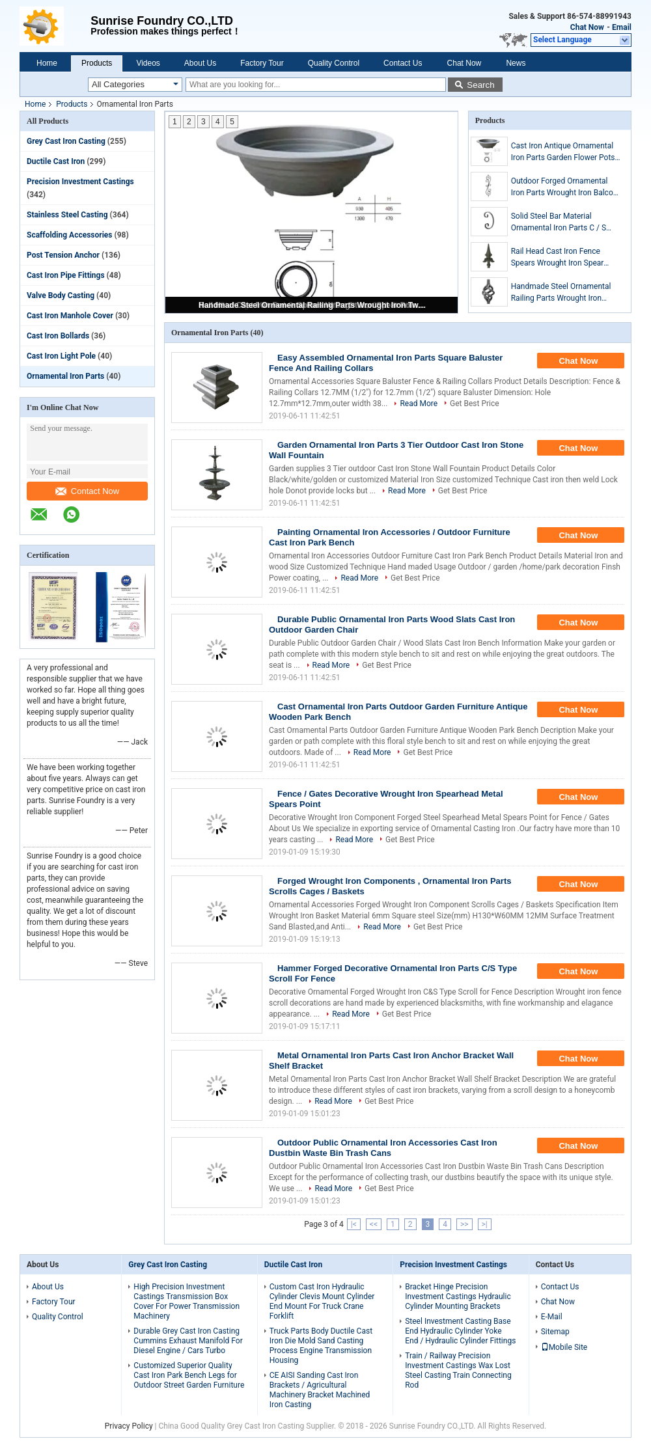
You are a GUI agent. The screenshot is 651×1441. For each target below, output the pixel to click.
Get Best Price (474, 403)
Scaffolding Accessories (69, 235)
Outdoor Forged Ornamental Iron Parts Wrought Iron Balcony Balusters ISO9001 (566, 187)
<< (374, 1224)
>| (485, 1224)
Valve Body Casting (60, 295)
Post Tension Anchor (63, 255)
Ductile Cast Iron (56, 161)
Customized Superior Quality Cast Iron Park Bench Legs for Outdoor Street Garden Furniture (188, 1375)
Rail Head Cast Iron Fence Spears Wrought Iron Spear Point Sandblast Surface (557, 258)
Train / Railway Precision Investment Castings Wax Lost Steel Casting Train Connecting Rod (458, 1370)
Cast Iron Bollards (58, 335)
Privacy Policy (129, 1426)
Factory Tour (261, 63)
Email (621, 27)
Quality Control (333, 63)
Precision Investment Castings (80, 181)
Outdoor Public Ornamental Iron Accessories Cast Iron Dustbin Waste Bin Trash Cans (383, 1148)
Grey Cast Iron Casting (66, 141)
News (515, 63)
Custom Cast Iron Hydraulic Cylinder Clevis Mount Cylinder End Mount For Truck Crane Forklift (322, 1301)
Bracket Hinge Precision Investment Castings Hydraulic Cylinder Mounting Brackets (457, 1296)
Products (96, 63)
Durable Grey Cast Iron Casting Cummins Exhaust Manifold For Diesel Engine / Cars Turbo (187, 1340)
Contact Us (402, 63)
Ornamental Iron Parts (65, 376)
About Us (200, 63)
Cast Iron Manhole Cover (70, 315)
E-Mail (551, 1316)
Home (46, 63)
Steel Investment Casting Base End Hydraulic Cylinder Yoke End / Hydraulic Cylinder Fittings (460, 1331)
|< (354, 1224)
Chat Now (587, 27)
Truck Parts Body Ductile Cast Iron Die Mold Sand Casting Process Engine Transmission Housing (321, 1345)
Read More (418, 403)
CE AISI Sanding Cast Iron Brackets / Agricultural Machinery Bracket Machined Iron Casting (320, 1390)
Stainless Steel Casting (67, 214)
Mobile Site (564, 1347)
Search (480, 85)
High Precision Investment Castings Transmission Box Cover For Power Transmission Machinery (186, 1301)
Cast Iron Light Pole (61, 356)
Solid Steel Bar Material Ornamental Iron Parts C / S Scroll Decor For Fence (558, 223)
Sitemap (555, 1331)
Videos (147, 63)
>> (464, 1224)
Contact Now (87, 491)
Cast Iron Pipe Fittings (66, 275)
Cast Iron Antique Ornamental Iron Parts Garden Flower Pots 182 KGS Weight (563, 152)
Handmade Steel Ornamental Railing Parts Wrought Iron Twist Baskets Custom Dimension (312, 305)
